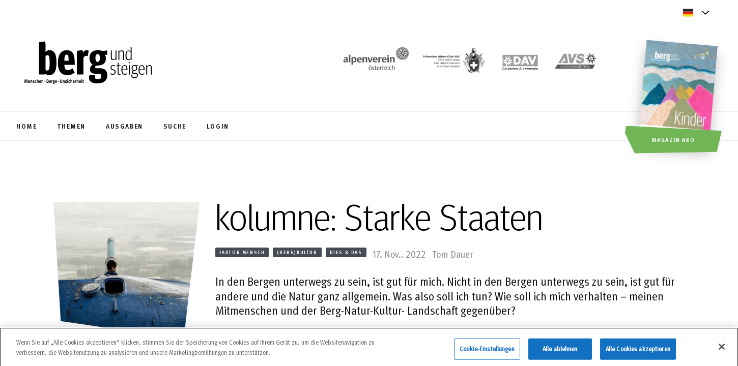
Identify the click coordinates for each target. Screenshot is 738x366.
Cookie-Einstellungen (487, 351)
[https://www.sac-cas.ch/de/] (453, 63)
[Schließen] (722, 350)
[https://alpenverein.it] (576, 63)
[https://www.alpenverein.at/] (374, 63)
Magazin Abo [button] (673, 139)
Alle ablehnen (560, 351)
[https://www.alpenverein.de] (520, 63)
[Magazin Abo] (680, 98)
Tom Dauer (452, 253)
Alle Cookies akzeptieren (638, 351)
